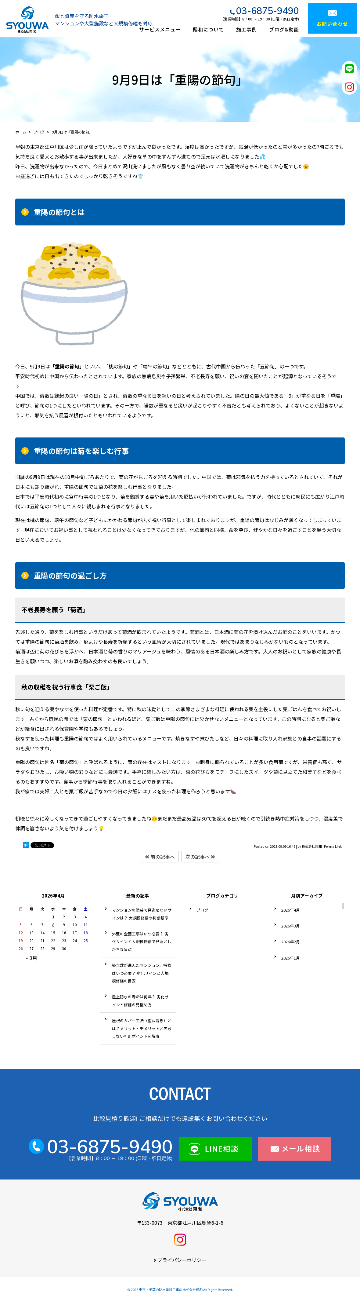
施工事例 (246, 29)
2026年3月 (290, 926)
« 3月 (31, 957)
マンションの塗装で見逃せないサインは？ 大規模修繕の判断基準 (141, 914)
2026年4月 (290, 910)
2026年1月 (290, 958)
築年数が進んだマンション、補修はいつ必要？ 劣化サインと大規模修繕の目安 (141, 973)
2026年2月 (290, 942)
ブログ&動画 (284, 29)
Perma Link (333, 846)
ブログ (202, 910)
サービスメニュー (160, 29)
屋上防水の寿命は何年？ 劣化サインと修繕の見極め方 (140, 1001)
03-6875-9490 (267, 10)
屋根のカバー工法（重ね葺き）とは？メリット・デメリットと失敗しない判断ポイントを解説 (141, 1028)
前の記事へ (160, 856)
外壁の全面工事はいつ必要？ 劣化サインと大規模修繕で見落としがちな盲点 (141, 941)
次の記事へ (200, 856)
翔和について (208, 29)
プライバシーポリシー (181, 1260)
